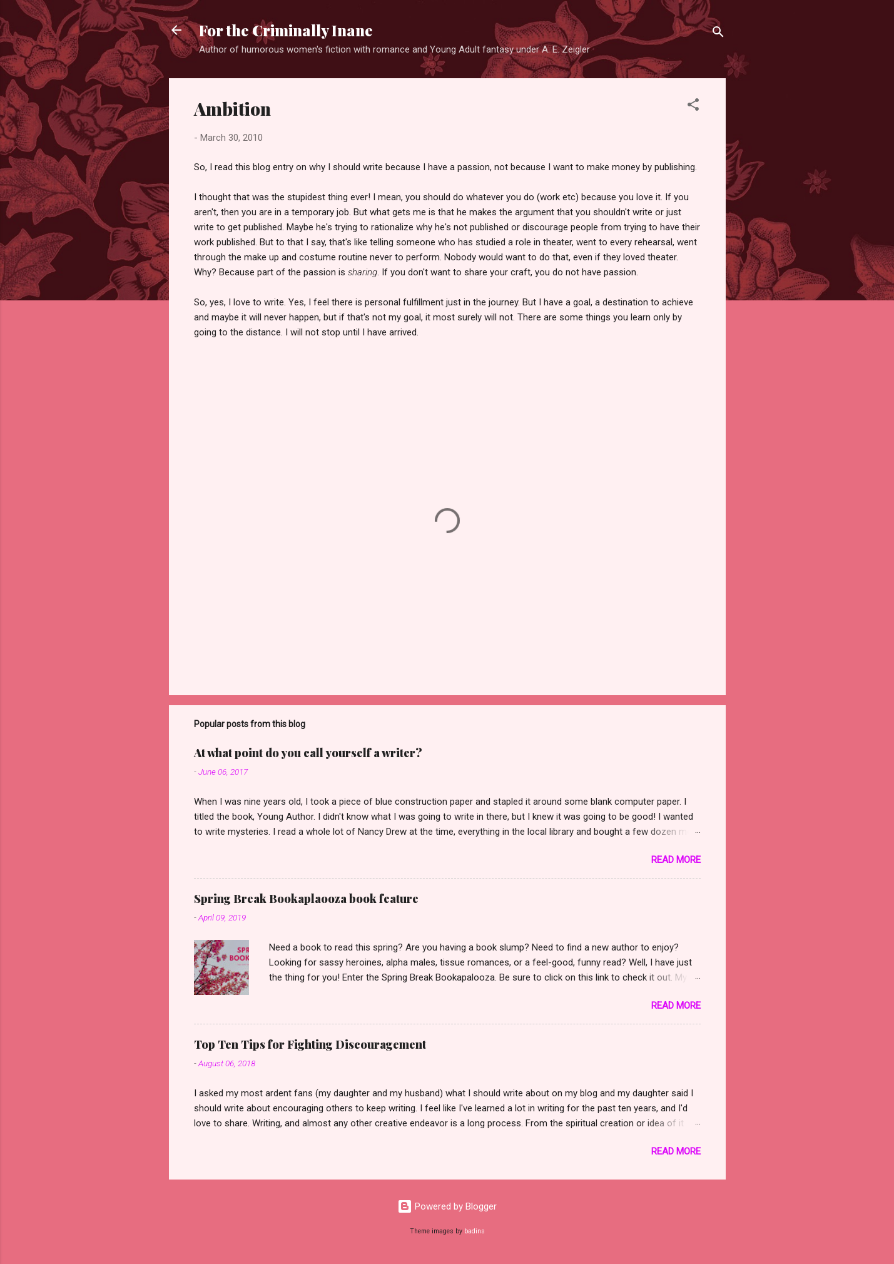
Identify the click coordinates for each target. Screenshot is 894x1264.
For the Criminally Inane (286, 30)
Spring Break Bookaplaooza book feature (306, 898)
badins (474, 1231)
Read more (676, 859)
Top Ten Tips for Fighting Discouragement (310, 1044)
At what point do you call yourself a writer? (308, 752)
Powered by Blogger (447, 1206)
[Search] (718, 34)
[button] (693, 106)
